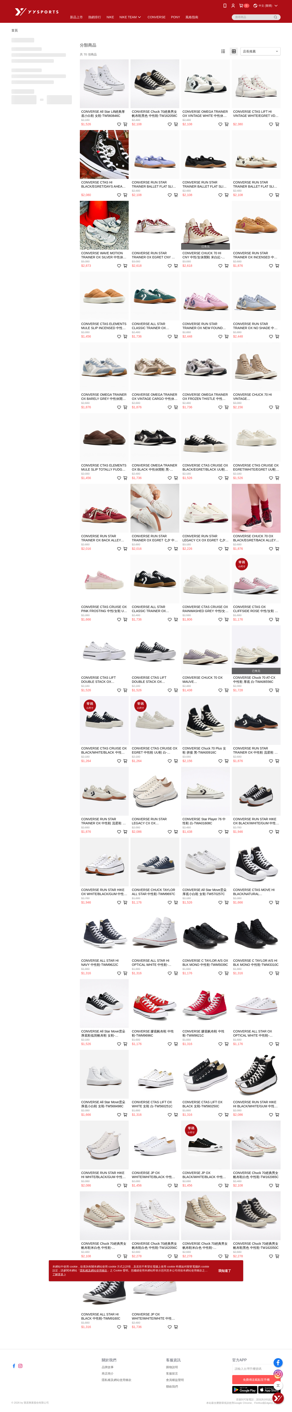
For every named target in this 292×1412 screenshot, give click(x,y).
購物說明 (172, 1367)
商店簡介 (108, 1373)
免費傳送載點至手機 (256, 1379)
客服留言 (172, 1373)
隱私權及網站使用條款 (116, 1380)
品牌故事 (108, 1367)
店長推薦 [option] (249, 51)
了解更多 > (59, 1274)
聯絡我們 (172, 1386)
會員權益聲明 (175, 1380)
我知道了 (224, 1271)
